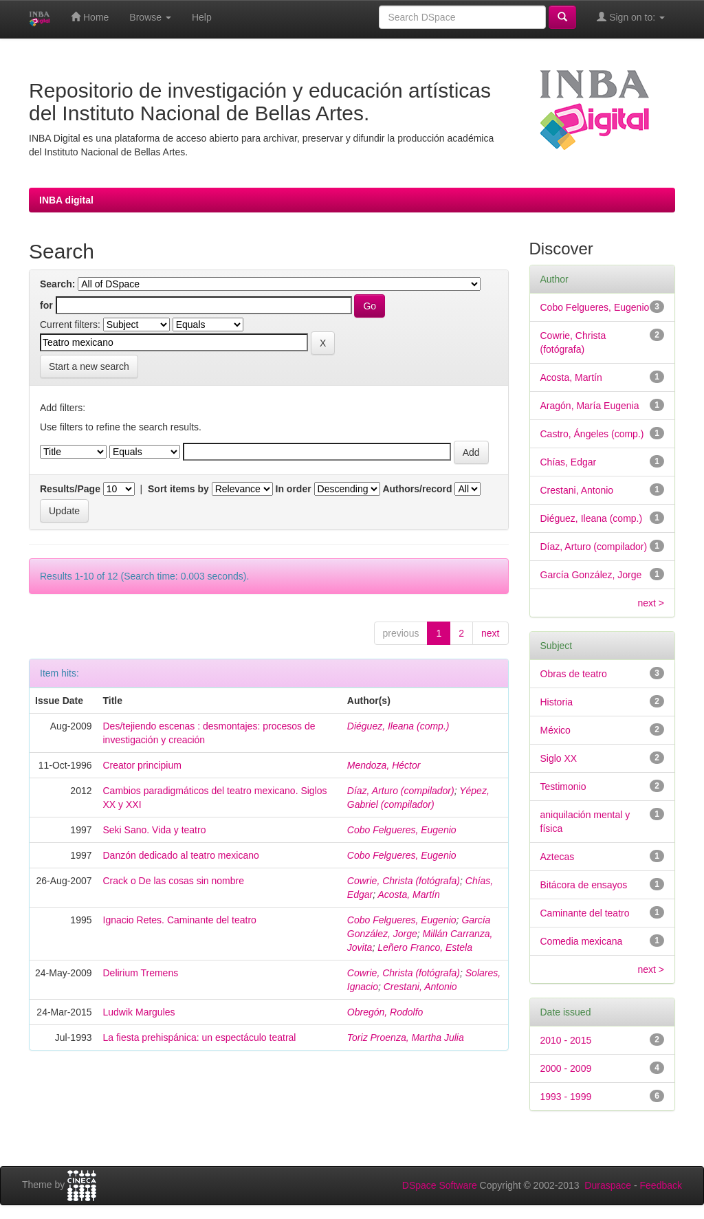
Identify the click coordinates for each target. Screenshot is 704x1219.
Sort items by (178, 488)
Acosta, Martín (408, 894)
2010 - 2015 (566, 1040)
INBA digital (66, 200)
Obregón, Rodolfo (385, 1012)
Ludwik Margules (139, 1012)
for (46, 305)
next (490, 633)
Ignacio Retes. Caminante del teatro (179, 919)
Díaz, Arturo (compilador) (400, 790)
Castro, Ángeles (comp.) (592, 433)
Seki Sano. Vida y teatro (154, 829)
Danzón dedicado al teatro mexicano (181, 855)
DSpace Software (439, 1185)
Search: (57, 283)
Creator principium (142, 765)
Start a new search (89, 366)
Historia (556, 701)
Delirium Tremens (141, 972)
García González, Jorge (591, 574)
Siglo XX (559, 758)
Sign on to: (631, 17)
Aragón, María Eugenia (589, 405)
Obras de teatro (573, 673)
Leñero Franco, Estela (424, 947)
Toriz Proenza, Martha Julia (405, 1037)
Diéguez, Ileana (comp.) (398, 726)
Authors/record (417, 488)
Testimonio (563, 786)
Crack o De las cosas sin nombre (173, 880)
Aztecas (557, 856)
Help (202, 17)
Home (90, 17)
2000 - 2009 (566, 1068)
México (555, 730)
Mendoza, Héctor (384, 765)
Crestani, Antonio (420, 986)
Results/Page (70, 488)
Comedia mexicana (581, 941)
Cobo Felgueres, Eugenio (401, 829)
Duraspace (607, 1185)
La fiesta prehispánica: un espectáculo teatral (199, 1037)
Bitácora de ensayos (584, 884)
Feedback (661, 1185)
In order (293, 488)
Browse (150, 17)
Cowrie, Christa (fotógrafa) (403, 880)
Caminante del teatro (585, 913)
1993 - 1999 (566, 1096)
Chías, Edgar (568, 462)
